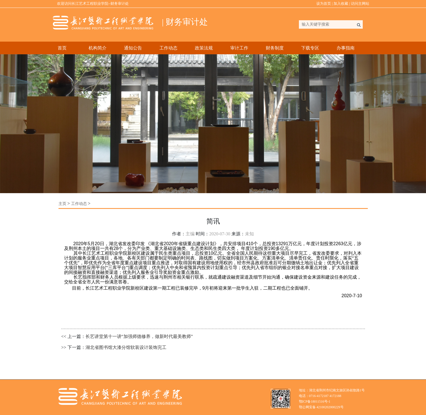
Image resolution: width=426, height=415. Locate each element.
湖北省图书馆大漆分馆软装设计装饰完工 (125, 347)
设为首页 (323, 3)
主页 (62, 204)
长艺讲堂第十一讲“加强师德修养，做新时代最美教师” (139, 336)
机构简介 (98, 48)
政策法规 (204, 48)
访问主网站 (360, 3)
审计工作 (239, 48)
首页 (62, 48)
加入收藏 (340, 3)
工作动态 (168, 48)
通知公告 (133, 48)
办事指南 (346, 48)
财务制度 (275, 48)
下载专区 (310, 48)
